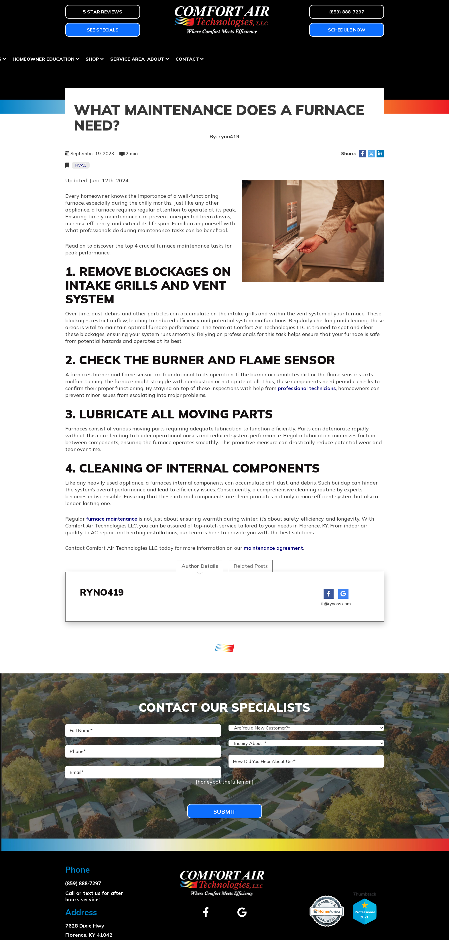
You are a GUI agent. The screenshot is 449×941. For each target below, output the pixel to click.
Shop (268, 48)
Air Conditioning (120, 48)
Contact (363, 48)
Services (165, 48)
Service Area (303, 48)
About (331, 48)
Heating (76, 48)
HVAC (80, 165)
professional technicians (307, 388)
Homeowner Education (219, 48)
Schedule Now (346, 30)
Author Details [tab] (200, 565)
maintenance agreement (274, 547)
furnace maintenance (111, 518)
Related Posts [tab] (251, 565)
